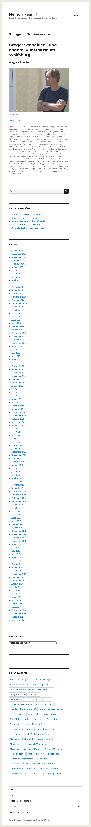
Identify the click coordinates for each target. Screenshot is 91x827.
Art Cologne (23, 680)
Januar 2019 (16, 528)
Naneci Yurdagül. (33, 161)
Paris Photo (40, 754)
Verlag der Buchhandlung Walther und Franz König (43, 171)
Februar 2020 (17, 485)
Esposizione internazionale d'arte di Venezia (30, 699)
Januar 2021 (16, 448)
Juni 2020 (15, 471)
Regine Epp (38, 164)
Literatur (46, 129)
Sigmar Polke (16, 769)
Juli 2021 (15, 429)
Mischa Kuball (39, 159)
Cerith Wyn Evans (38, 139)
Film (65, 127)
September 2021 (18, 422)
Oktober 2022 (17, 379)
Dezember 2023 (18, 333)
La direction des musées (21, 729)
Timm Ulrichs (62, 169)
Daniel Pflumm (22, 144)
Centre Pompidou (39, 684)
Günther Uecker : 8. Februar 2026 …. (28, 214)
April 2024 (16, 320)
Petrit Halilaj (29, 164)
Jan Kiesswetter (61, 149)
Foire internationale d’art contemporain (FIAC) (32, 704)
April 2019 (16, 518)
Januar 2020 (17, 488)
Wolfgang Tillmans (53, 774)
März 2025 (16, 283)
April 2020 (16, 478)
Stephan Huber (57, 166)
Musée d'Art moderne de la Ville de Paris (29, 744)
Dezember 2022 (18, 372)
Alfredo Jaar (13, 134)
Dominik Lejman (35, 144)
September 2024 (19, 303)
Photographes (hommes (21, 759)
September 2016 (18, 620)
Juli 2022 (15, 389)
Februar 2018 (17, 564)
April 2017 (16, 597)
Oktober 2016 (17, 617)
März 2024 (16, 323)
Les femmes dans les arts (32, 129)
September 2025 (19, 264)
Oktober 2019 (17, 498)
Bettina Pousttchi (59, 136)
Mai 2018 (15, 554)
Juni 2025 (15, 274)
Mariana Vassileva (33, 156)
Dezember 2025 (18, 254)
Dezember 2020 (18, 452)
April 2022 (16, 399)
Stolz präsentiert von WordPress (36, 820)
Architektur (27, 127)
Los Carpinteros (49, 154)
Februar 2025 (17, 287)
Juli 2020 (15, 468)
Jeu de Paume (54, 719)
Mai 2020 (15, 475)
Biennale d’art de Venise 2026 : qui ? (28, 228)
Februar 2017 (17, 603)
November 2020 (18, 455)
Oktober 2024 (17, 300)
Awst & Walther (35, 136)
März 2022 (16, 402)
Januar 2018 (17, 567)
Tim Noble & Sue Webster (47, 169)
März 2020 (16, 481)
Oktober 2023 (17, 340)
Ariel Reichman (22, 136)
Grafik (11, 129)
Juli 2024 (15, 310)
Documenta (33, 694)
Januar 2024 (17, 330)
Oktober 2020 (17, 458)
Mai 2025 (15, 277)
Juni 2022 (15, 392)
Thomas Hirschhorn (49, 769)
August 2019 (17, 504)
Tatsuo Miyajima (30, 169)
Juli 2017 (15, 587)
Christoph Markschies (26, 141)
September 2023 (19, 343)
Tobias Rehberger (16, 171)
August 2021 (17, 425)
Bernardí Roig (46, 136)
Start (11, 789)
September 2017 (18, 580)
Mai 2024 (15, 316)
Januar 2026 (17, 250)
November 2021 (18, 415)
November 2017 (18, 574)
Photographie (23, 132)
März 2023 (16, 363)
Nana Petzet (21, 161)
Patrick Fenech (59, 161)
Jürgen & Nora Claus (54, 151)
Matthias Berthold (48, 156)
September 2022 (19, 382)
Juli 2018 (15, 547)
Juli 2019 (15, 508)
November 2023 (18, 336)
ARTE (34, 680)
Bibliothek (36, 127)
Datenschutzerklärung (20, 812)
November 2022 (18, 376)
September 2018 (18, 541)
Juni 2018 (15, 551)
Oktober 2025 (17, 260)
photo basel (53, 754)
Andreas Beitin (24, 134)
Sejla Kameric (20, 166)
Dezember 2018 (18, 531)
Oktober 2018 (17, 537)
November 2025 (18, 257)
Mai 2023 (15, 356)
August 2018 (17, 544)
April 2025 (16, 280)
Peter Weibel (19, 164)
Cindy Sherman (17, 694)
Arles (12, 680)
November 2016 (18, 613)
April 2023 (16, 359)
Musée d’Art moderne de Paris (24, 749)
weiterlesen (14, 120)
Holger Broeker (48, 149)
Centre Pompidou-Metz (21, 689)
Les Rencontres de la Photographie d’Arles (30, 734)
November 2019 (18, 495)
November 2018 (18, 534)
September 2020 (19, 462)
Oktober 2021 (17, 419)
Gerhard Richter (18, 714)
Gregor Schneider (22, 146)
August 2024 (17, 307)
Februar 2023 (17, 366)
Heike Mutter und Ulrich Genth (29, 149)
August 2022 (17, 386)
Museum (60, 129)
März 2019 (16, 521)
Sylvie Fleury (19, 169)
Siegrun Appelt (32, 166)
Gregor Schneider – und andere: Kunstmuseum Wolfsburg (33, 50)
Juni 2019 (15, 511)
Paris (29, 754)
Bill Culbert (13, 139)
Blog (52, 127)
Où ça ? (61, 749)
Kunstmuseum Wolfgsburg (19, 154)
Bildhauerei (45, 127)
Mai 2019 (15, 514)
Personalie (13, 132)
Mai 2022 (15, 396)
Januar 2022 (17, 409)
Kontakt (13, 807)
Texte (31, 132)
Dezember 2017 (18, 570)
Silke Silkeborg (44, 166)
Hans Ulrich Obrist (51, 714)
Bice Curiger (46, 680)
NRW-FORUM (48, 749)
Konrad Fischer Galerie (36, 724)
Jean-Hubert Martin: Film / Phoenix (28, 221)
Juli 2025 (15, 270)
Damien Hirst (52, 141)
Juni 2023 (15, 353)
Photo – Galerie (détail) (20, 801)
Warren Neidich (15, 174)
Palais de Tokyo (17, 754)
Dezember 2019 (18, 491)
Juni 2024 (15, 313)
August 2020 (17, 465)
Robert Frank (42, 759)
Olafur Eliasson (46, 161)
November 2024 (18, 297)
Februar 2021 (17, 445)
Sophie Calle (31, 769)
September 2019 (18, 501)
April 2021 (16, 438)
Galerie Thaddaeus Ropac (50, 709)
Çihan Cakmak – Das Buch (24, 218)
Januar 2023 (17, 369)
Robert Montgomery (52, 164)
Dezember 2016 (18, 610)
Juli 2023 (15, 349)
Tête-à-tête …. (35, 774)
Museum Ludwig (44, 739)
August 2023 (17, 346)
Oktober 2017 (17, 577)
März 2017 (16, 600)
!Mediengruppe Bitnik (55, 132)
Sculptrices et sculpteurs (43, 764)
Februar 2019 (17, 524)
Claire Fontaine (41, 141)
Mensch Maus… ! (23, 14)
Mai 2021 (15, 435)
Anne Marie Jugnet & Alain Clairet (43, 134)
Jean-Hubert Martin (19, 719)
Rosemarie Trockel (19, 764)
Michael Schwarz (26, 159)
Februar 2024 (17, 326)
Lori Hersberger (36, 154)
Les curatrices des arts (45, 729)
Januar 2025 (17, 290)
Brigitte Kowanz (24, 139)
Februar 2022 (17, 405)
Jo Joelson (23, 151)
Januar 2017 (16, 607)
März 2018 (16, 561)
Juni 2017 (15, 590)
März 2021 (16, 442)
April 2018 (16, 557)
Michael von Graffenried (21, 739)
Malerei (53, 129)
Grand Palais (34, 714)
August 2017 (17, 584)
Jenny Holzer (38, 719)
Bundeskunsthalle (19, 684)
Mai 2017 (15, 594)
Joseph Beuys (32, 151)
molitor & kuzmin (51, 159)
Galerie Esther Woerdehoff (23, 709)
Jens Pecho (13, 151)
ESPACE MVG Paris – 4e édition (26, 224)
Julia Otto (42, 151)
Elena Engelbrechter (50, 144)
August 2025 (17, 267)
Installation (18, 129)
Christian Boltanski (52, 139)
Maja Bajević (21, 156)
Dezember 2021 (18, 412)
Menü (77, 16)
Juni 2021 (15, 432)
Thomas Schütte (18, 774)
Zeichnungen (39, 132)
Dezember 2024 (18, 293)
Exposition (59, 127)
